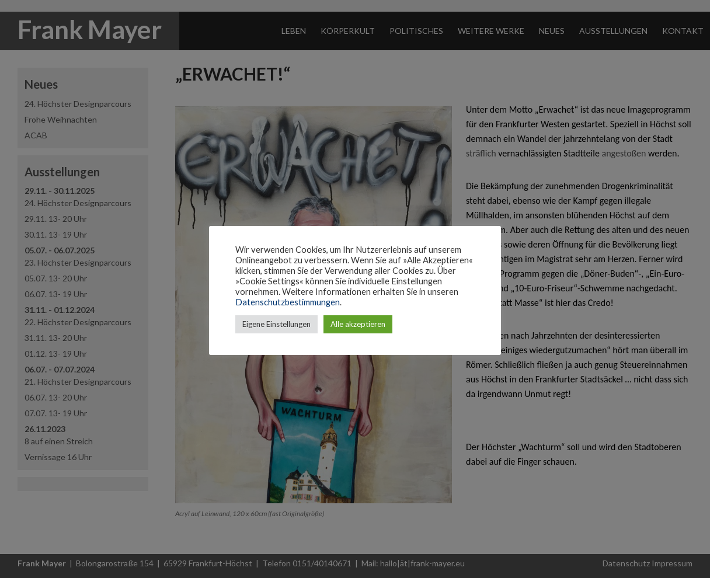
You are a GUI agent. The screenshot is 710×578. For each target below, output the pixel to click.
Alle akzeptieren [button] (357, 324)
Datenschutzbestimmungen (287, 302)
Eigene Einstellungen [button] (276, 324)
